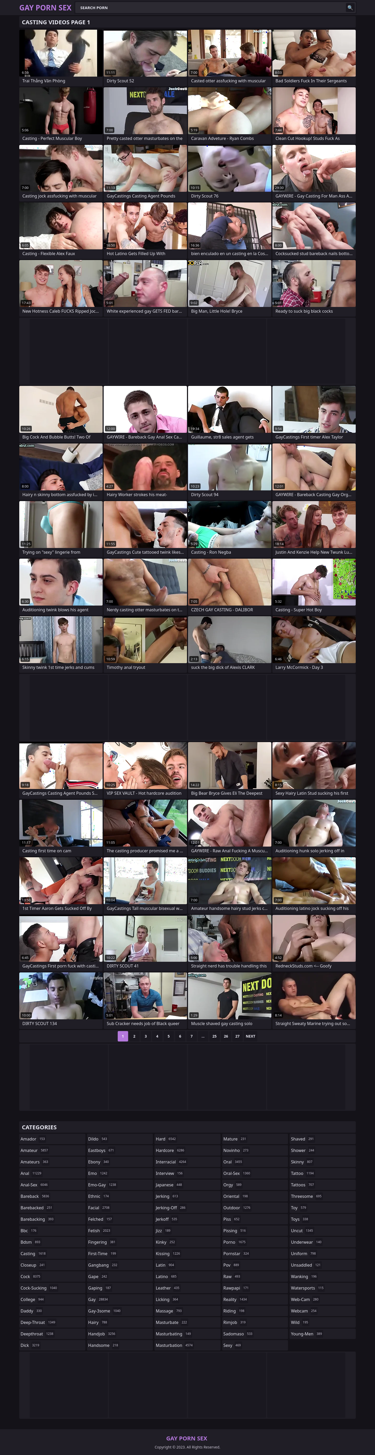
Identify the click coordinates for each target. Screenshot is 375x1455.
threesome (307, 1196)
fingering (102, 1242)
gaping (100, 1288)
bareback (35, 1196)
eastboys (101, 1150)
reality (235, 1299)
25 (215, 1036)
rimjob (235, 1322)
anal (32, 1173)
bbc (29, 1231)
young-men (307, 1334)
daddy (32, 1311)
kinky (166, 1242)
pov (231, 1265)
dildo (98, 1139)
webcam (304, 1311)
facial (99, 1208)
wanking (304, 1276)
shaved (303, 1139)
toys (300, 1219)
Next (250, 1036)
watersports (308, 1288)
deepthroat (38, 1334)
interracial (172, 1162)
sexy (232, 1345)
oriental (236, 1196)
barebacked (37, 1208)
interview (170, 1173)
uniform (304, 1253)
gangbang (103, 1265)
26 (226, 1036)
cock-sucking (39, 1288)
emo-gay (102, 1185)
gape (98, 1276)
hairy (98, 1322)
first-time (102, 1253)
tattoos (303, 1185)
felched (100, 1219)
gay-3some (105, 1311)
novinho (236, 1150)
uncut (302, 1231)
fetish (99, 1231)
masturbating (174, 1334)
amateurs (35, 1162)
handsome (104, 1345)
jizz (164, 1231)
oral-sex (237, 1173)
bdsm (31, 1242)
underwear (307, 1242)
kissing (168, 1253)
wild (300, 1322)
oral (233, 1162)
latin (165, 1265)
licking (167, 1299)
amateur (35, 1150)
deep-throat (39, 1322)
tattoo (303, 1173)
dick (31, 1345)
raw (232, 1276)
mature (235, 1139)
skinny (302, 1162)
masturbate (172, 1322)
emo (98, 1173)
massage (169, 1311)
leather (168, 1288)
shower (303, 1150)
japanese (169, 1185)
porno (235, 1242)
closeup (33, 1265)
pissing (235, 1231)
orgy (233, 1185)
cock (31, 1276)
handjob (102, 1334)
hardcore (170, 1150)
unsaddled (306, 1265)
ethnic (99, 1196)
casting (34, 1253)
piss (232, 1219)
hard (166, 1139)
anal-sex (35, 1185)
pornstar (236, 1253)
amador (33, 1139)
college (33, 1299)
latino (167, 1276)
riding (234, 1311)
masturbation (175, 1345)
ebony (99, 1162)
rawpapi (236, 1288)
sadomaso (238, 1334)
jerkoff (167, 1219)
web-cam (305, 1299)
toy (299, 1208)
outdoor (237, 1208)
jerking (167, 1196)
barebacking (38, 1219)
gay (98, 1299)
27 (237, 1036)
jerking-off (171, 1208)
